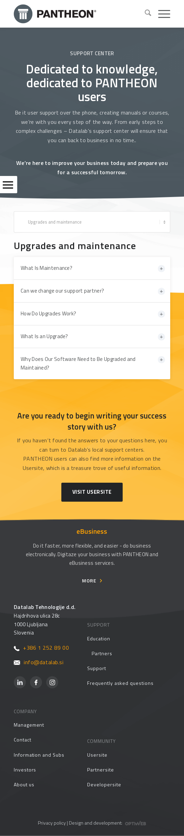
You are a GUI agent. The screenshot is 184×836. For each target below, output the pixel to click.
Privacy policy (52, 822)
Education (98, 638)
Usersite (97, 754)
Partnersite (100, 769)
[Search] (144, 14)
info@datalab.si (39, 662)
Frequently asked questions (120, 683)
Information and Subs (39, 754)
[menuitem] (144, 14)
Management (29, 724)
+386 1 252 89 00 (41, 647)
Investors (25, 769)
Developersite (104, 784)
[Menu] (160, 14)
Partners (102, 653)
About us (24, 784)
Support (96, 668)
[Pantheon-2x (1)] (76, 14)
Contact (22, 739)
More (89, 580)
